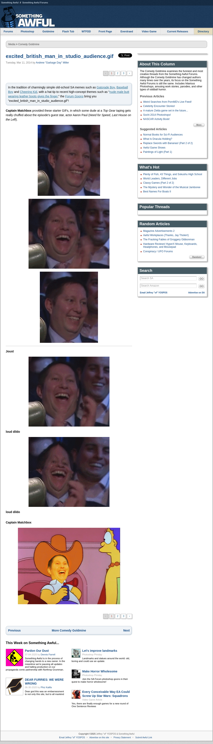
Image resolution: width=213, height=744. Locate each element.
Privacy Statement (122, 737)
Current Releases (177, 31)
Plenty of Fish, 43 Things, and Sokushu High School (172, 174)
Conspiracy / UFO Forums (158, 251)
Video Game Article (92, 699)
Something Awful (10, 2)
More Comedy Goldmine (69, 630)
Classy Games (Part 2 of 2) (158, 182)
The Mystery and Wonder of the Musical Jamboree (171, 187)
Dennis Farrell (48, 654)
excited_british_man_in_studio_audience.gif (59, 56)
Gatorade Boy (106, 87)
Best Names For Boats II (157, 191)
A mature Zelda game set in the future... (165, 110)
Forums (8, 31)
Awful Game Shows (154, 147)
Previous (14, 630)
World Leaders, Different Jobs (160, 178)
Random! (196, 257)
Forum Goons (74, 96)
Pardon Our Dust (37, 650)
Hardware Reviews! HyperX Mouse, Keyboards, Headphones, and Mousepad (170, 245)
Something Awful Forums (35, 2)
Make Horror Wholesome (99, 671)
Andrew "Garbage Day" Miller (52, 62)
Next (126, 630)
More (198, 125)
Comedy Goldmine (28, 44)
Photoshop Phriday (92, 654)
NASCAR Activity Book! (156, 119)
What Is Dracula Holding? (157, 138)
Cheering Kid (28, 92)
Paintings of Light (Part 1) (157, 151)
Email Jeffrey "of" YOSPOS (153, 292)
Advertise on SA (196, 292)
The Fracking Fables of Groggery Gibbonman (168, 239)
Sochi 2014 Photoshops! (157, 114)
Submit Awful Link (143, 737)
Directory (203, 31)
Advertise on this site (99, 737)
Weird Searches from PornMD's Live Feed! (167, 101)
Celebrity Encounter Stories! (159, 106)
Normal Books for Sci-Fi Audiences (163, 134)
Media (11, 44)
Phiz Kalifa (46, 687)
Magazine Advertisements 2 (158, 230)
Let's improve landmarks (99, 650)
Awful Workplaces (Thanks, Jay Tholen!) (166, 235)
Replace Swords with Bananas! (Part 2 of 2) (168, 143)
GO (202, 278)
